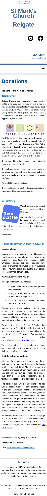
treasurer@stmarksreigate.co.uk (21, 447)
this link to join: (20, 183)
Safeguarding (23, 462)
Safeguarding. (30, 476)
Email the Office (32, 488)
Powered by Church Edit (23, 494)
